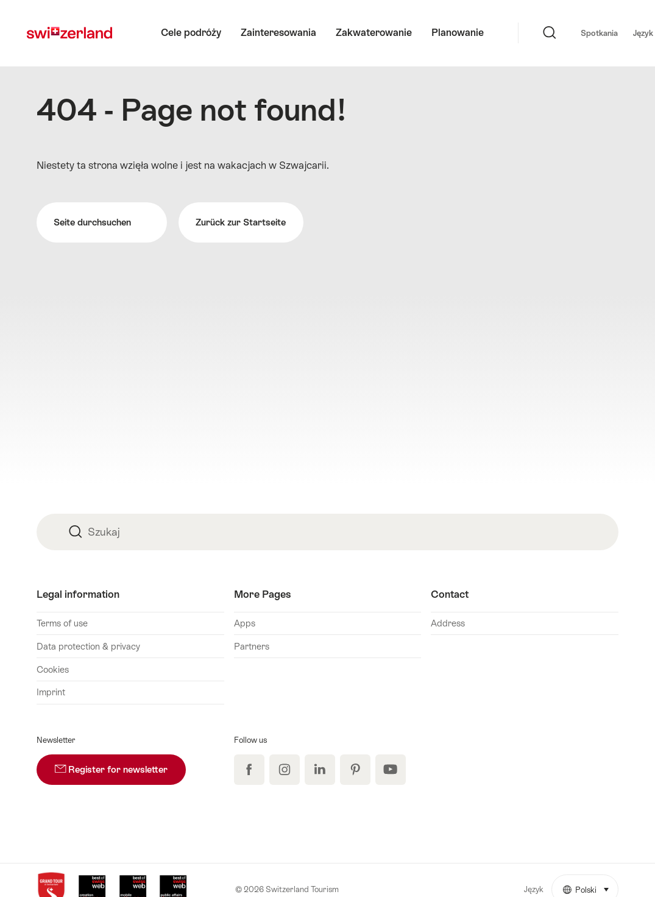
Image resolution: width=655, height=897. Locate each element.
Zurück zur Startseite (241, 222)
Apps (244, 623)
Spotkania (542, 33)
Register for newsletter (120, 764)
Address (448, 623)
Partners (251, 646)
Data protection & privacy (88, 646)
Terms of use (62, 623)
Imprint (51, 692)
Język (592, 32)
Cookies (53, 669)
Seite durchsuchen (102, 222)
